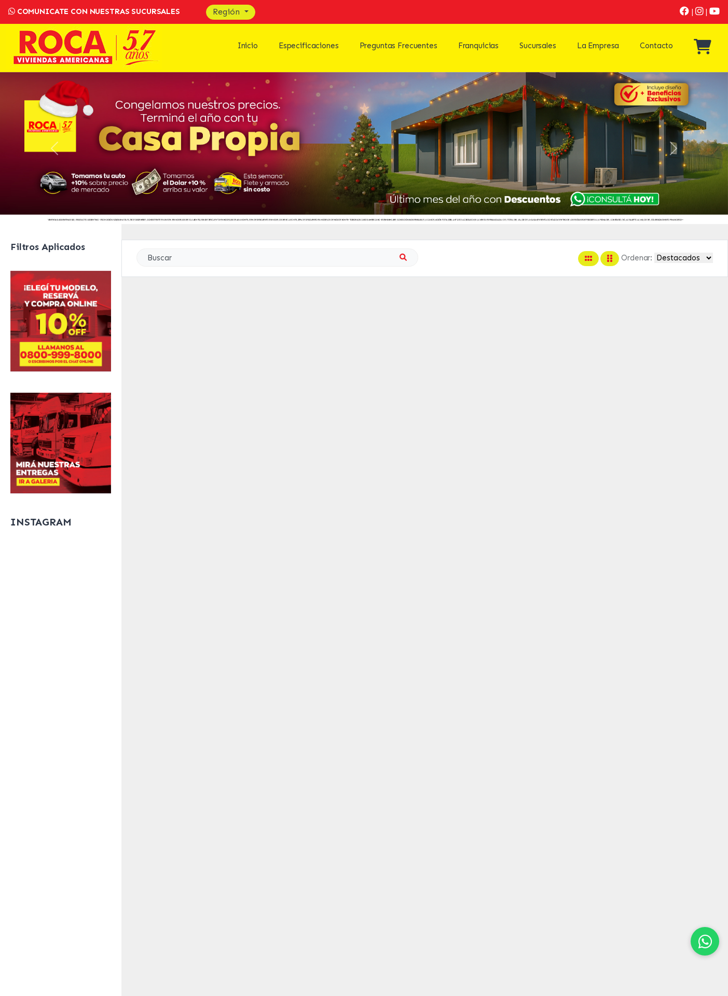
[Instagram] (700, 12)
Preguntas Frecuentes (398, 45)
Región (227, 12)
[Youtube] (714, 12)
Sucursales (537, 45)
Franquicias (478, 45)
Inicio (248, 45)
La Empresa (598, 45)
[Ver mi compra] (702, 50)
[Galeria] (60, 442)
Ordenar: (636, 257)
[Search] (277, 257)
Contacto (656, 45)
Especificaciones (309, 45)
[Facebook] (686, 12)
